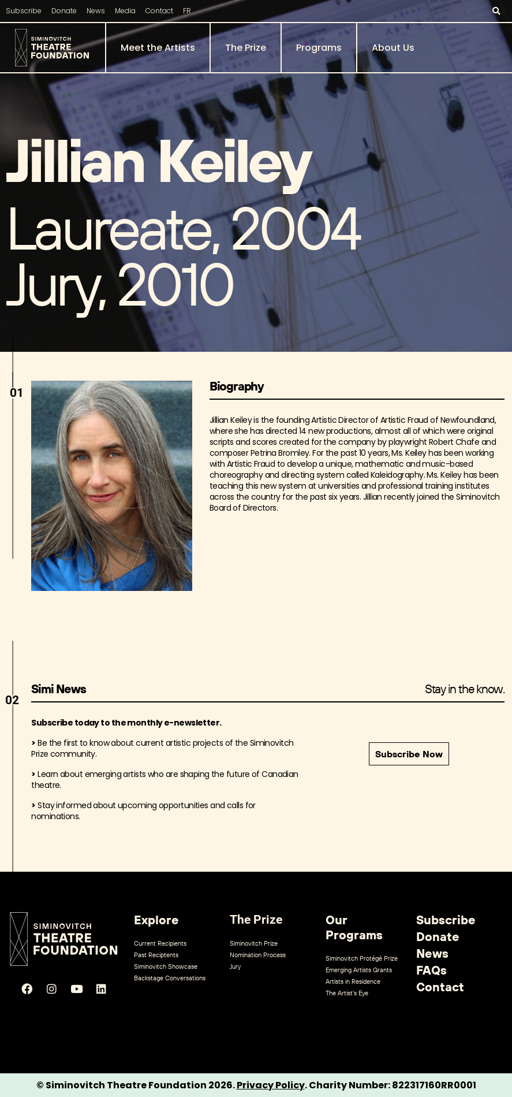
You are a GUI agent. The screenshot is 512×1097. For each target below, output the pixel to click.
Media (125, 11)
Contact (159, 11)
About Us (393, 47)
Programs (319, 47)
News (96, 11)
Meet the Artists (158, 47)
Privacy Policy (271, 1085)
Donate (64, 11)
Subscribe (24, 11)
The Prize (245, 47)
